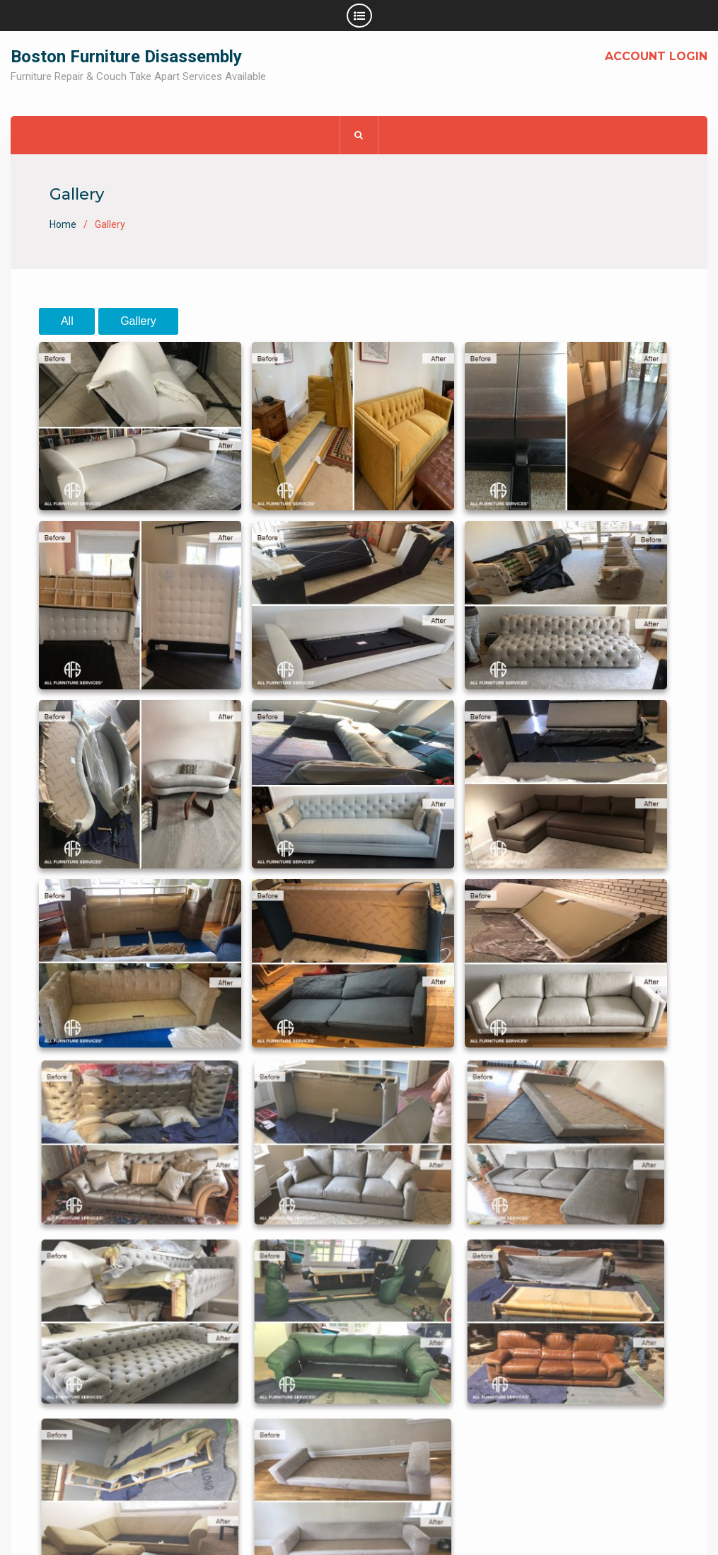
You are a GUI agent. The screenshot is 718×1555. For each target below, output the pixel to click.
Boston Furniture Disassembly (126, 57)
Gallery (138, 321)
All (67, 321)
